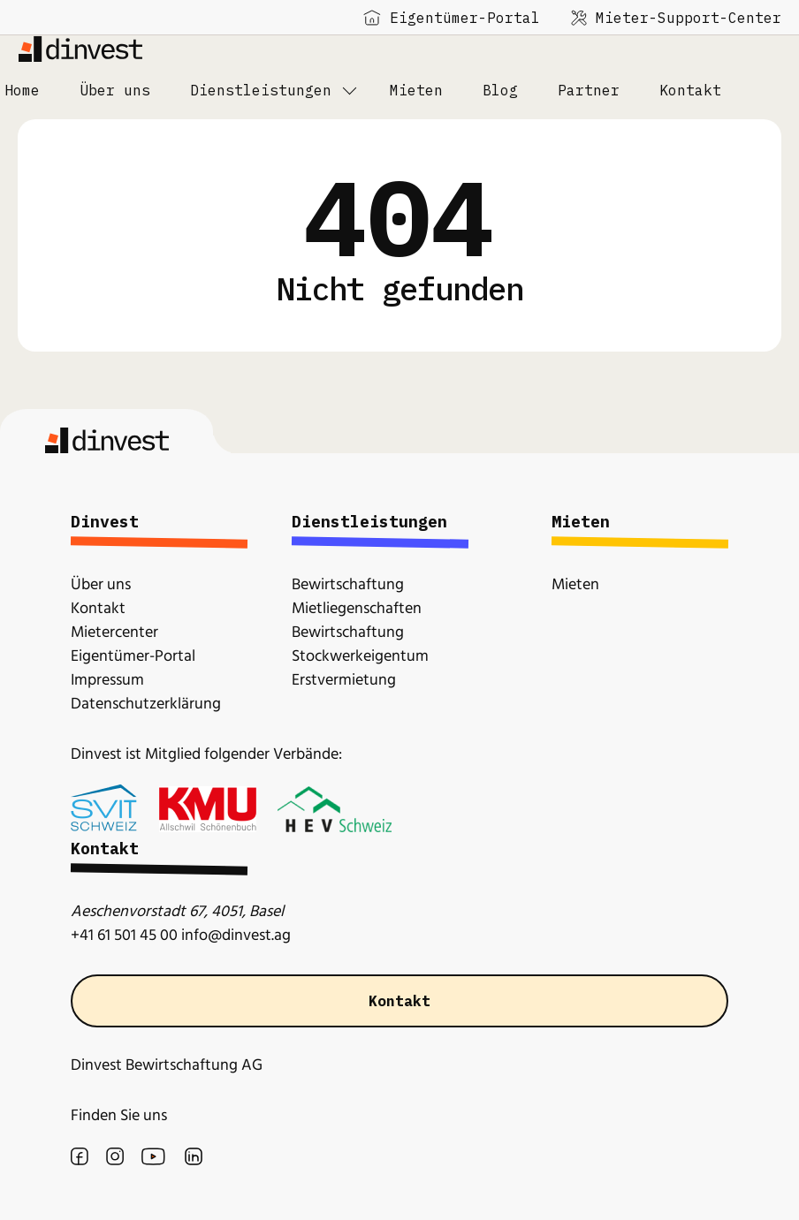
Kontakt (399, 1001)
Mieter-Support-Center (676, 18)
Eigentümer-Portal (451, 18)
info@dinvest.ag (236, 936)
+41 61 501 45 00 (124, 936)
